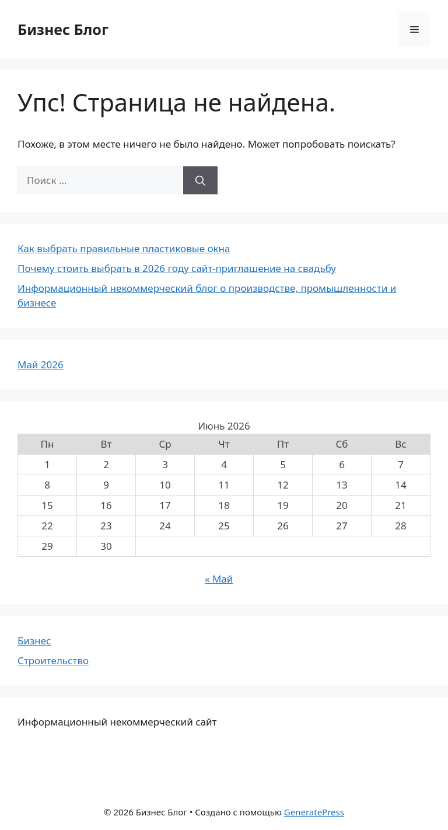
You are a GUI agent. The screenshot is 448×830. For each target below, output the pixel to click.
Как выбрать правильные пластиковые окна (124, 248)
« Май (219, 578)
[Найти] (200, 180)
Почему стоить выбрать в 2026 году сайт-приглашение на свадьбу (177, 268)
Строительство (53, 660)
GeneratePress (314, 812)
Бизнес (34, 640)
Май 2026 (41, 364)
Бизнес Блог (63, 29)
